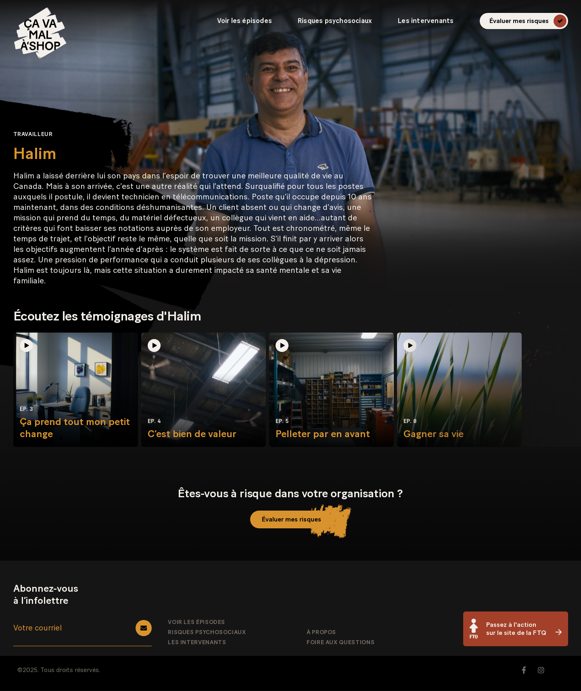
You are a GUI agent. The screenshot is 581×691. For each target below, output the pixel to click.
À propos (321, 633)
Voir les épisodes (244, 20)
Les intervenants (426, 20)
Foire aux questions (340, 643)
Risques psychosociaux (335, 20)
